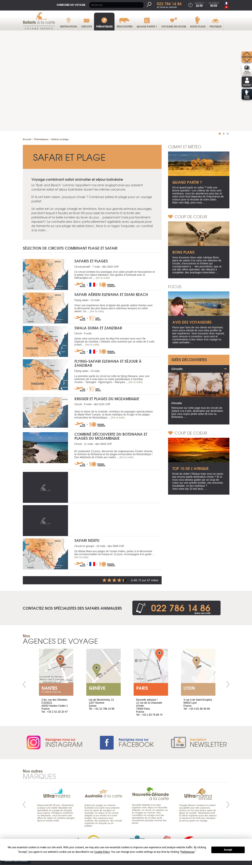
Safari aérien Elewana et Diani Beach (111, 294)
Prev (24, 684)
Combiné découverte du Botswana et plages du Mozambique (110, 436)
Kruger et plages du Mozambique (106, 398)
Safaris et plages (91, 261)
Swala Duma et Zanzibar (98, 327)
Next (227, 684)
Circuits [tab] (177, 368)
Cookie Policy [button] (102, 851)
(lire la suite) (103, 277)
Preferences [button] (187, 851)
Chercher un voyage (71, 5)
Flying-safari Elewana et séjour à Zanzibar (108, 363)
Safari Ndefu (86, 540)
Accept (228, 849)
